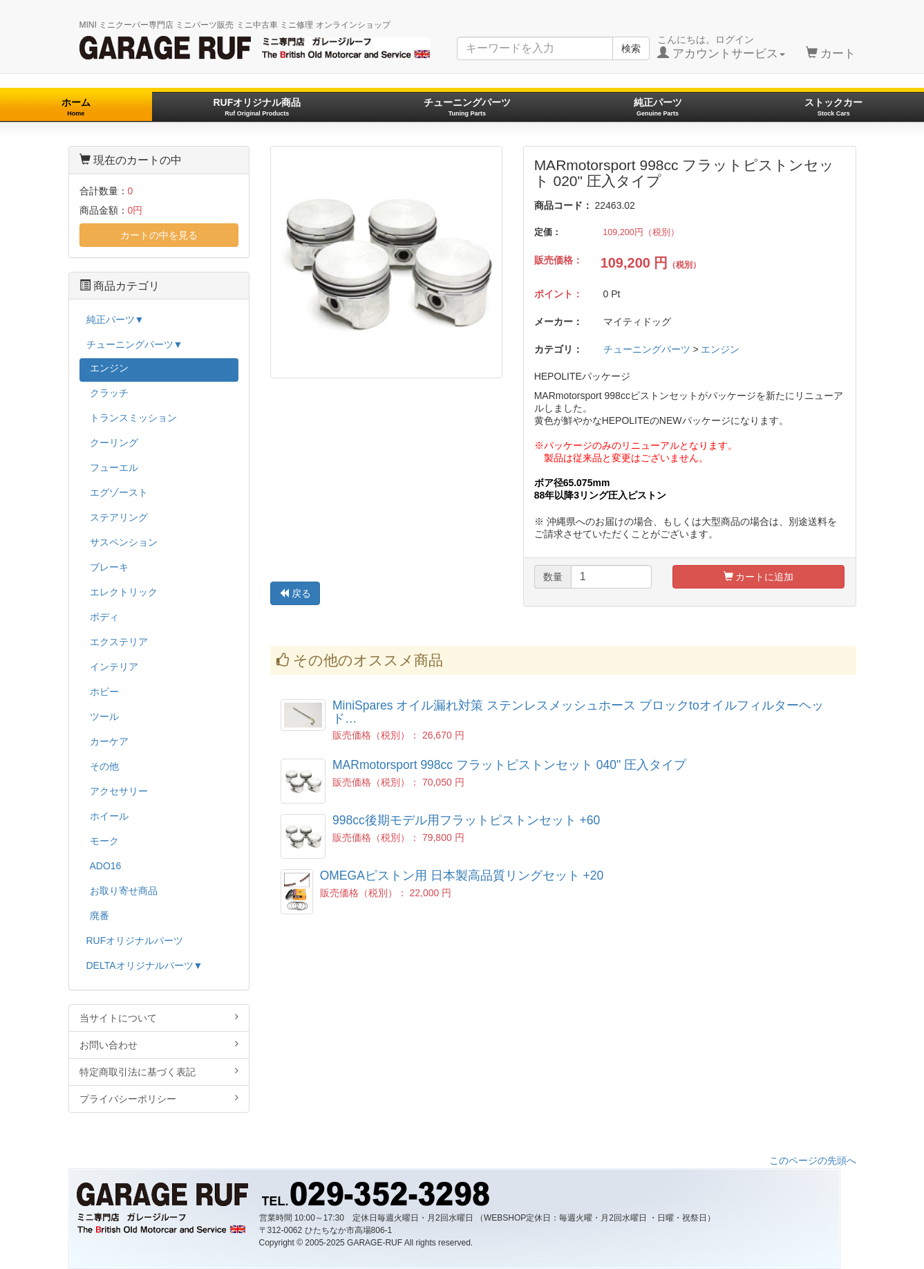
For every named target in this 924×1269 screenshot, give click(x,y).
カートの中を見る (159, 235)
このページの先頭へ (812, 1160)
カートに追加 (759, 576)
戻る (295, 593)
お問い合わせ (159, 1044)
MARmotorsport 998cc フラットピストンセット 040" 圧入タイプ (509, 765)
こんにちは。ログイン (721, 47)
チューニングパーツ (467, 107)
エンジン (720, 349)
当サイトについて (159, 1017)
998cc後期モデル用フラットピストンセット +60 (466, 820)
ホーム (76, 107)
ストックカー (833, 107)
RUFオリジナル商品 (257, 107)
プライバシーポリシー (159, 1098)
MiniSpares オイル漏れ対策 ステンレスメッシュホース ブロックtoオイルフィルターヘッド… (578, 711)
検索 (631, 48)
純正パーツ (658, 107)
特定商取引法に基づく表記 (159, 1071)
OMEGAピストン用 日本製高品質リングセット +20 (462, 875)
